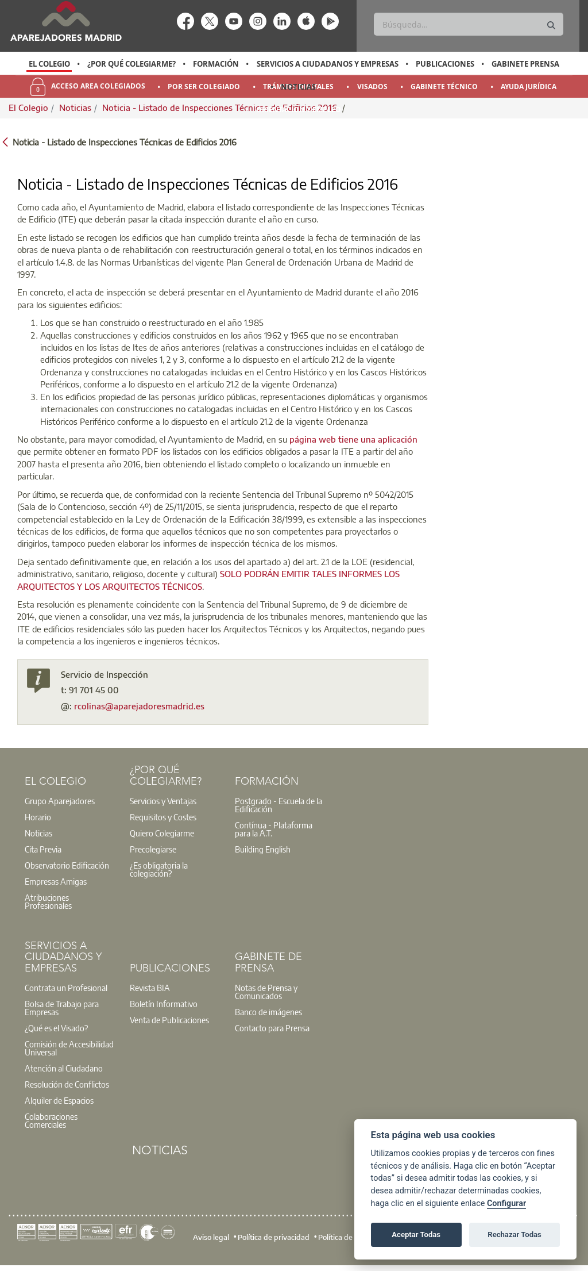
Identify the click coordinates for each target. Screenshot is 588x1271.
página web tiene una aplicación (353, 439)
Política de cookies (348, 1237)
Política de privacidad (274, 1237)
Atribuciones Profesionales (48, 901)
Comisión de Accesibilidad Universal (69, 1048)
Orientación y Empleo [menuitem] (298, 109)
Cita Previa (43, 849)
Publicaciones (445, 64)
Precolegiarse (153, 849)
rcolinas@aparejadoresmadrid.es (139, 706)
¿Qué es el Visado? (56, 1028)
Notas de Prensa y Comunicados (266, 991)
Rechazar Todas (514, 1234)
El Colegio (49, 64)
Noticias (298, 87)
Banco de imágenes (268, 1012)
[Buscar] (468, 24)
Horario (38, 817)
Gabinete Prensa (525, 64)
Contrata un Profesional (66, 987)
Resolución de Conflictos (67, 1084)
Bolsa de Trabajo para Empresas (62, 1008)
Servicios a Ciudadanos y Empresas (328, 64)
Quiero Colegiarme (162, 833)
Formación (216, 64)
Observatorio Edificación (67, 865)
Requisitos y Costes (163, 817)
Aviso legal (211, 1237)
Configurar (506, 1203)
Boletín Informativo (164, 1004)
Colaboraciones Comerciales (51, 1120)
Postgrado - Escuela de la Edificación (278, 805)
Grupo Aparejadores (60, 801)
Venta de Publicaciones (169, 1020)
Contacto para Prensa (272, 1028)
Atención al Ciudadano (64, 1068)
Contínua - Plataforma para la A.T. (273, 829)
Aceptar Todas (416, 1234)
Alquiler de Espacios (59, 1100)
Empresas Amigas (56, 881)
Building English (263, 849)
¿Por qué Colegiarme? (131, 64)
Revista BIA (150, 987)
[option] (49, 63)
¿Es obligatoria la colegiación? (159, 869)
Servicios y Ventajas (163, 801)
